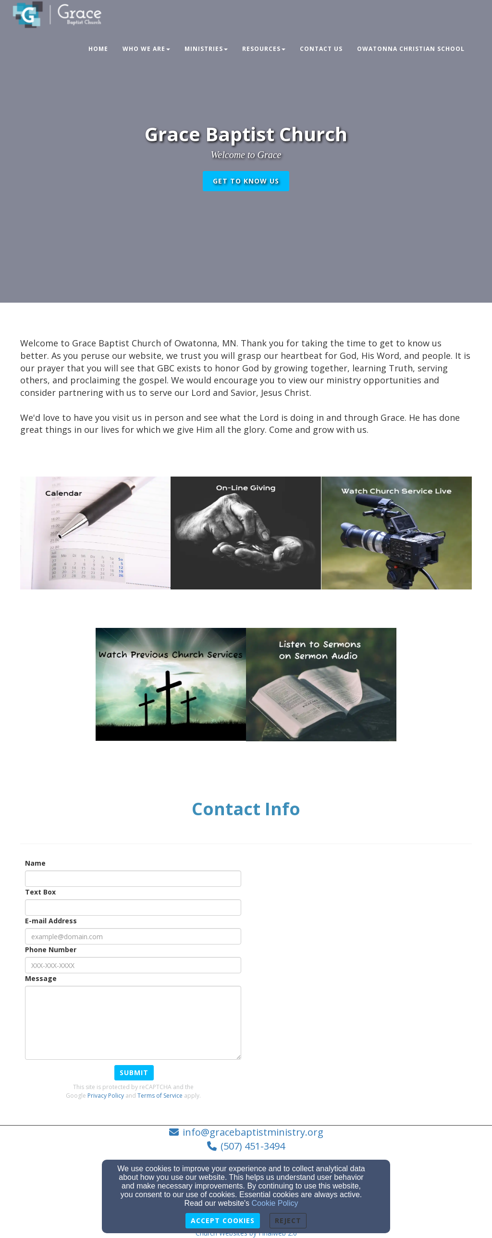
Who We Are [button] (146, 49)
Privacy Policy (105, 1095)
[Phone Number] (133, 965)
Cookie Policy (275, 1203)
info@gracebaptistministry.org (253, 1132)
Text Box (40, 891)
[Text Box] (133, 907)
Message (41, 978)
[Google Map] (377, 926)
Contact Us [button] (321, 49)
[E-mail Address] (133, 936)
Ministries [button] (206, 49)
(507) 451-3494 (253, 1146)
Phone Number (50, 949)
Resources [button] (263, 49)
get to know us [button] (246, 180)
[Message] (133, 1023)
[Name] (133, 878)
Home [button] (98, 49)
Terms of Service (160, 1095)
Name (35, 863)
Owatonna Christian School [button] (411, 49)
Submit (134, 1072)
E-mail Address (51, 920)
